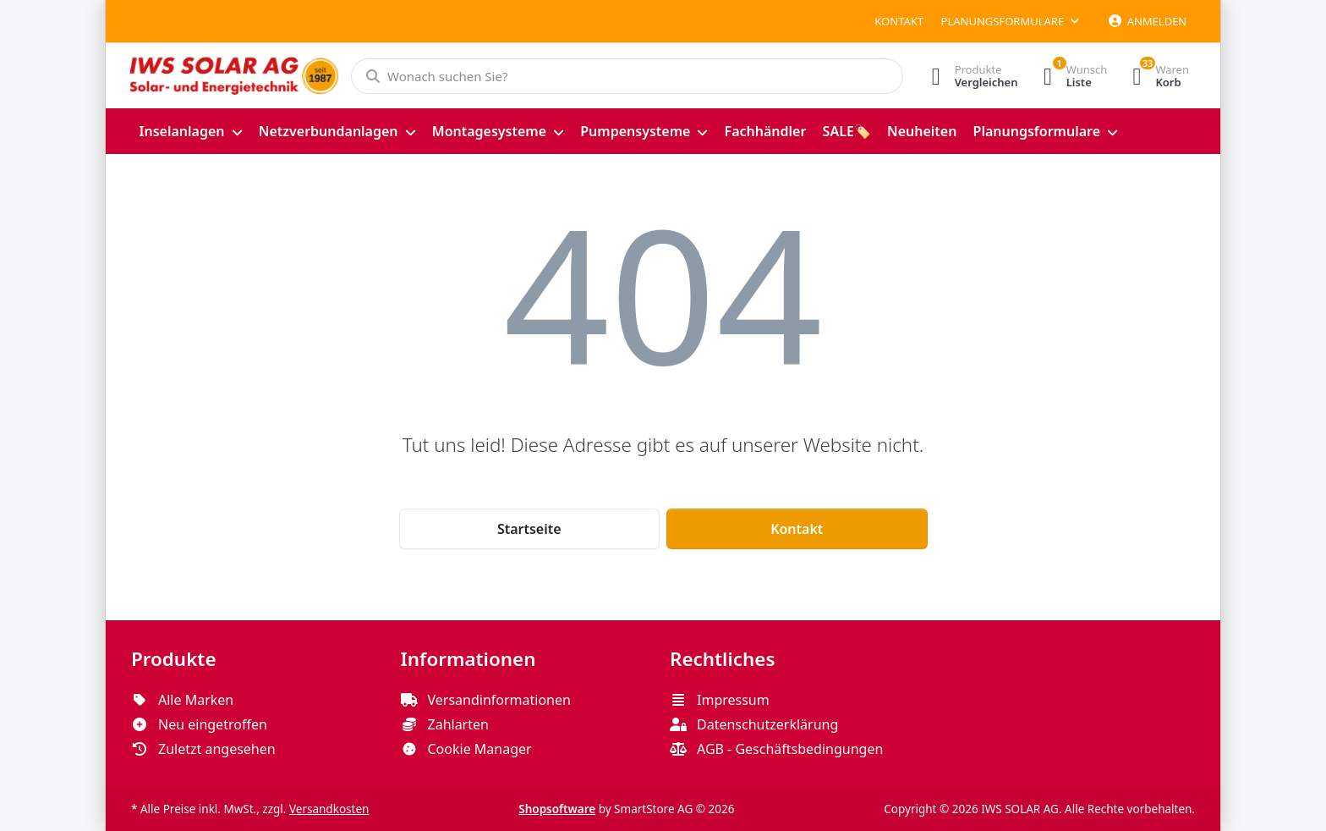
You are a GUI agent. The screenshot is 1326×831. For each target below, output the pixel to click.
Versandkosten (329, 809)
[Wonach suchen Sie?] (627, 76)
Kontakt (898, 21)
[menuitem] (190, 131)
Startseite (529, 529)
